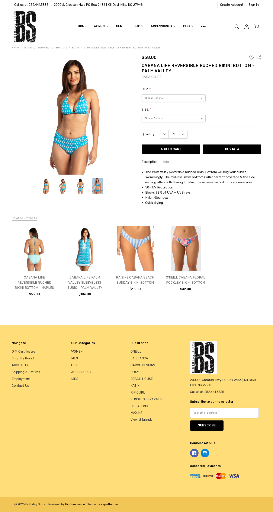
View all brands (141, 420)
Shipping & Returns (26, 372)
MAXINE (136, 413)
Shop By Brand (23, 358)
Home (82, 26)
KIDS (188, 26)
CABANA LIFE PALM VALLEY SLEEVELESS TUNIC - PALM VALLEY (84, 283)
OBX (138, 26)
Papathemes (110, 504)
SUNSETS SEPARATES (147, 399)
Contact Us (20, 386)
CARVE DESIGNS (143, 365)
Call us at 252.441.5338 (31, 5)
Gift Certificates (23, 351)
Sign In (254, 5)
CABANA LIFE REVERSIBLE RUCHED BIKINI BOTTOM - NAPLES (34, 283)
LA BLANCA (139, 358)
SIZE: (146, 109)
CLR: (146, 89)
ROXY (135, 372)
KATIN (135, 386)
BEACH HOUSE (142, 379)
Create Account (231, 5)
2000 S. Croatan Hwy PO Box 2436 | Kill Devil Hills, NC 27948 (98, 5)
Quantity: (148, 134)
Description (149, 162)
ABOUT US (20, 365)
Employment (21, 379)
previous (13, 265)
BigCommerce (75, 504)
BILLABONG (139, 406)
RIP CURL (138, 392)
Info (166, 162)
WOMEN (101, 26)
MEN (121, 26)
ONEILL (136, 351)
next (256, 265)
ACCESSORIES (163, 26)
